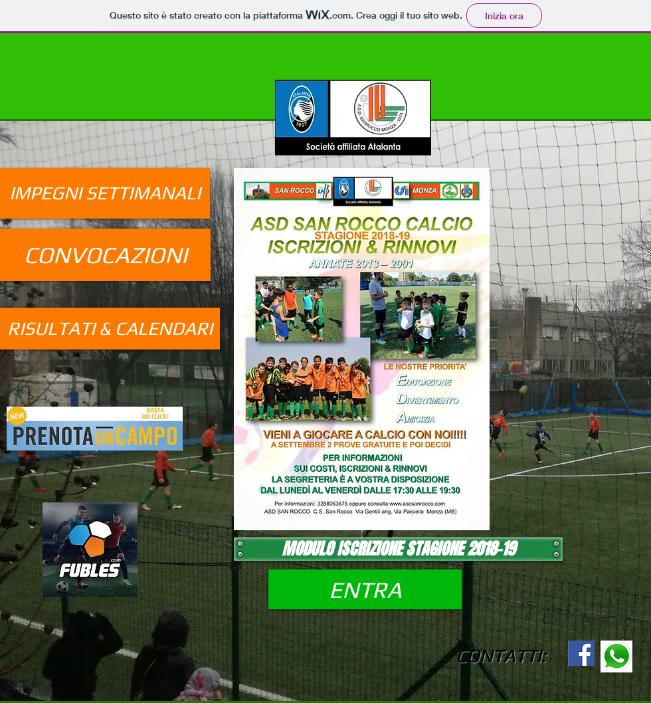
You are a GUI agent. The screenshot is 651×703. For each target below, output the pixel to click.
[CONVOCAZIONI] (105, 255)
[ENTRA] (365, 589)
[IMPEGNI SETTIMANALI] (105, 193)
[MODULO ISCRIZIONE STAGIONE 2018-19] (398, 549)
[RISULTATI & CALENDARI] (110, 329)
